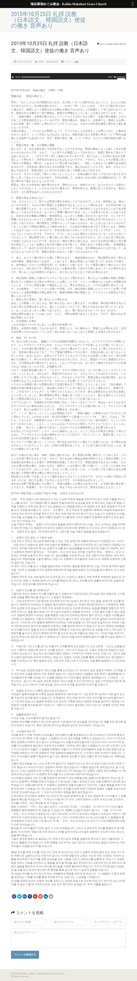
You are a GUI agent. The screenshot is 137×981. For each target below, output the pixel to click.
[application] (68, 76)
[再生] (13, 77)
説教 (76, 61)
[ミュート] (115, 77)
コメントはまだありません (111, 43)
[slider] (35, 77)
